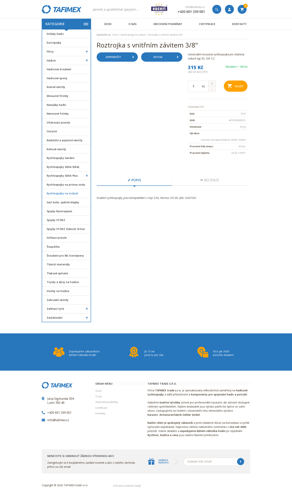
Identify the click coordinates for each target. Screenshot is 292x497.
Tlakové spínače (57, 273)
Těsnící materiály (58, 264)
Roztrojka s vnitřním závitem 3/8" (165, 35)
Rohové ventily (56, 149)
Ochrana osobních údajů (127, 485)
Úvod (108, 24)
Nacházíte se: (104, 35)
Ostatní (52, 131)
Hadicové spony (57, 78)
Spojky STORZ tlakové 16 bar (66, 229)
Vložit (236, 86)
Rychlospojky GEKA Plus (69, 175)
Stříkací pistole (57, 237)
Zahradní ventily (58, 300)
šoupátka (53, 246)
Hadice (69, 60)
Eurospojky (54, 42)
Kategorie (66, 24)
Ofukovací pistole (58, 122)
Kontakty (239, 24)
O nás (132, 24)
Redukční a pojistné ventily (64, 140)
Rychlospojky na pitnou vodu (66, 184)
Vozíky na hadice (58, 291)
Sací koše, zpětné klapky (63, 202)
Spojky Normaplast (59, 211)
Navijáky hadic (56, 105)
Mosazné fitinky (57, 96)
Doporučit (121, 57)
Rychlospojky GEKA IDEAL (63, 167)
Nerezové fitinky (58, 113)
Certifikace (207, 24)
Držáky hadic (55, 34)
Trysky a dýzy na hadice (63, 282)
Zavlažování (69, 317)
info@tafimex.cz (195, 7)
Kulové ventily (56, 87)
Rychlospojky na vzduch (62, 193)
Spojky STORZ (56, 220)
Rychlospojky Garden (60, 158)
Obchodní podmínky (167, 24)
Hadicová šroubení (59, 69)
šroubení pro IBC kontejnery (65, 255)
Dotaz (167, 57)
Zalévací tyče (69, 308)
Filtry (69, 51)
